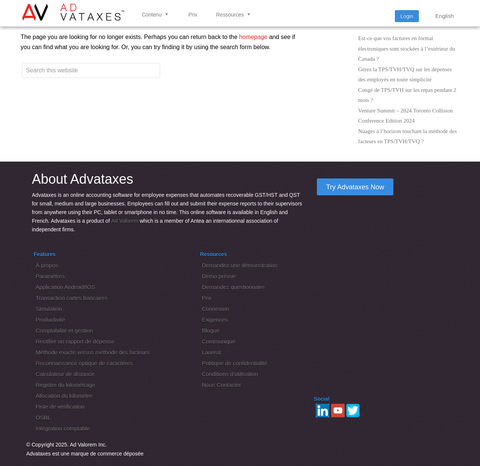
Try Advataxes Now (355, 187)
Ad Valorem (124, 221)
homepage (253, 37)
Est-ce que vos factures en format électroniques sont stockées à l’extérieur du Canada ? (406, 48)
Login (406, 16)
